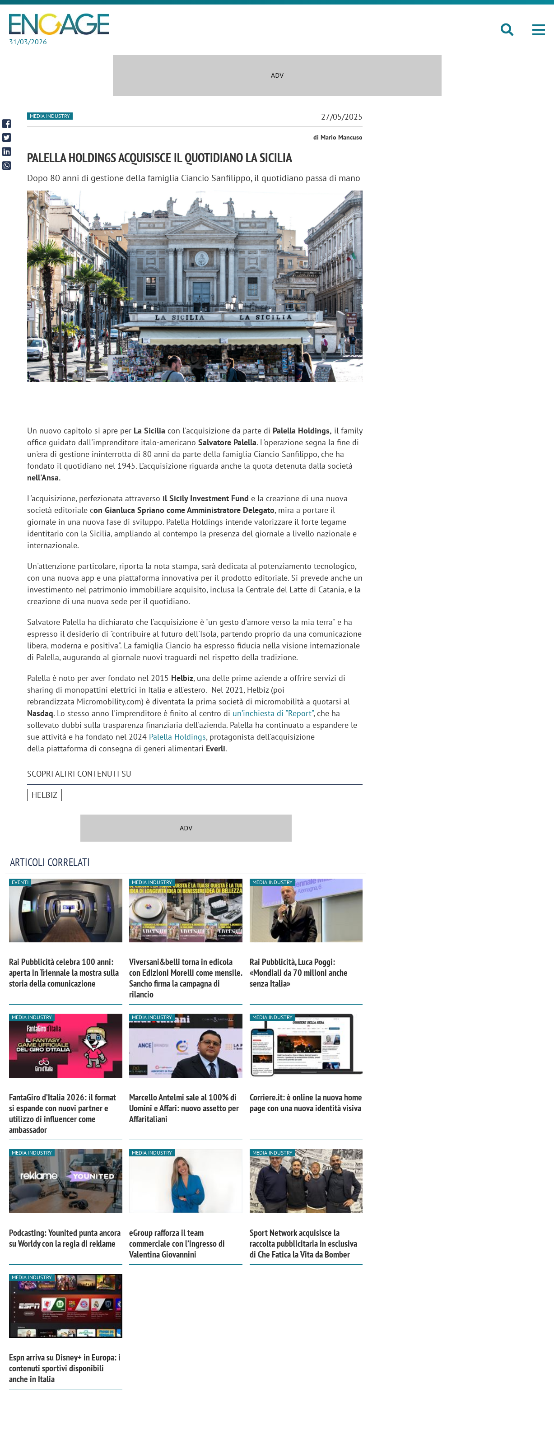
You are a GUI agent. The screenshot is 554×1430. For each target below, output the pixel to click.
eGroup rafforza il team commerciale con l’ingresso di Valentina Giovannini (177, 1243)
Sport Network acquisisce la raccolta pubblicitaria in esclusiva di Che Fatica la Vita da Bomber (303, 1243)
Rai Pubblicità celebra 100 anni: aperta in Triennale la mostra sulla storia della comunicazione (64, 972)
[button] (538, 29)
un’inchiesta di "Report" (273, 713)
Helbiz (44, 795)
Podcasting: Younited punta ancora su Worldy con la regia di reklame (65, 1238)
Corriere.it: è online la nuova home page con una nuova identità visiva (306, 1102)
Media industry (50, 115)
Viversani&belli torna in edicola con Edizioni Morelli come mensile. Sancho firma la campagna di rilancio (185, 978)
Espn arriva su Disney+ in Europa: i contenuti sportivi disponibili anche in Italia (65, 1368)
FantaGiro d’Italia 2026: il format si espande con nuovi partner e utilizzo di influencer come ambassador (62, 1113)
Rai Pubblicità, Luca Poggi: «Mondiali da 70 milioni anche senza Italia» (299, 972)
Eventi (20, 882)
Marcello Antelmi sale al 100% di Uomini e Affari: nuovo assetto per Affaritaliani (184, 1108)
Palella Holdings (177, 736)
